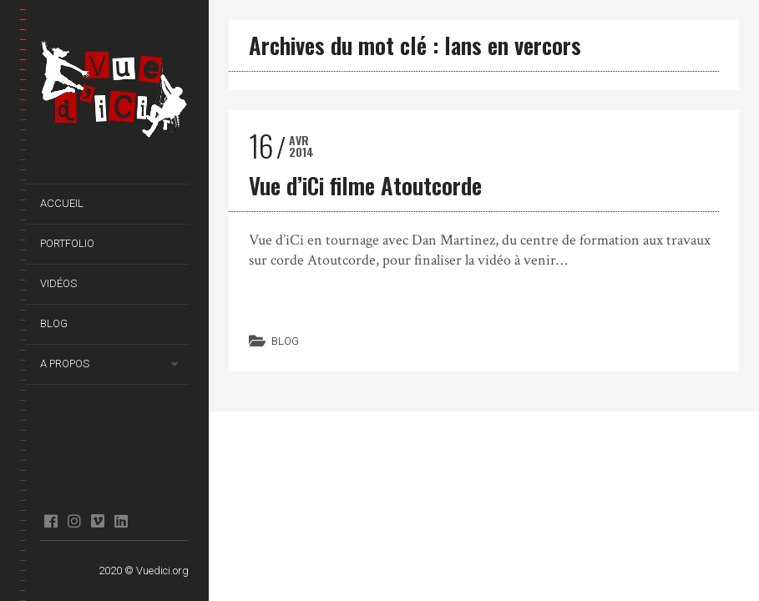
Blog (54, 323)
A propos (64, 363)
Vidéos (58, 283)
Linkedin (120, 520)
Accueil (61, 203)
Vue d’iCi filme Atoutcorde (365, 185)
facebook (50, 520)
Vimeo (97, 520)
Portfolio (67, 243)
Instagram (73, 520)
